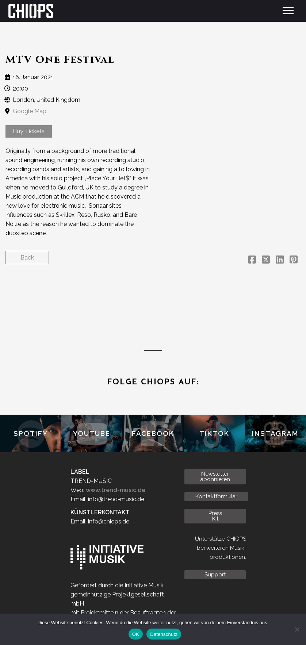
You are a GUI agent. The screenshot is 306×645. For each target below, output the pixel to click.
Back (27, 257)
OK (135, 634)
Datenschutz (163, 634)
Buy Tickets (29, 131)
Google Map (29, 111)
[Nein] (297, 629)
